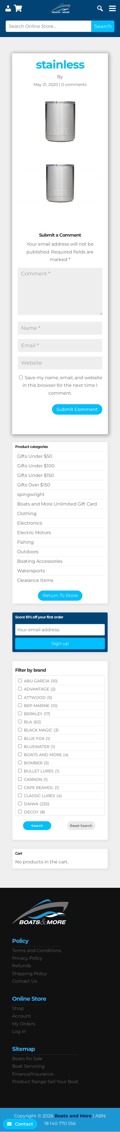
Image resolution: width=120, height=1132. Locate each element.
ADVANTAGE (40, 689)
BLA (32, 721)
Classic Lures (43, 795)
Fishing (25, 542)
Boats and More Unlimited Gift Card (57, 504)
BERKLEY (37, 713)
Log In (19, 1031)
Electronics (29, 523)
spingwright (31, 494)
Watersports (31, 570)
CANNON (36, 779)
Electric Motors (34, 532)
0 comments (74, 84)
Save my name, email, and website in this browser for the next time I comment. (62, 385)
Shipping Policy (29, 973)
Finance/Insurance (33, 1074)
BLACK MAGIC (41, 730)
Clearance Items (35, 580)
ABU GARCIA (41, 680)
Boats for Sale (27, 1058)
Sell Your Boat (62, 1081)
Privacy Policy (27, 958)
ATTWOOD (38, 697)
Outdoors (28, 551)
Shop (18, 1008)
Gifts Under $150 (35, 475)
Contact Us (24, 981)
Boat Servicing (28, 1066)
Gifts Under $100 (36, 465)
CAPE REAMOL (41, 787)
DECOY (34, 812)
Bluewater (39, 746)
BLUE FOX (37, 738)
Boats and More (73, 1116)
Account (21, 1016)
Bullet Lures (41, 771)
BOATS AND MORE (46, 754)
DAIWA (36, 803)
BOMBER (36, 762)
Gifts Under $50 (34, 456)
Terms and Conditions (36, 950)
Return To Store (60, 595)
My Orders (23, 1023)
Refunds (21, 965)
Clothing (27, 513)
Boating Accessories (39, 561)
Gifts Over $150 (33, 485)
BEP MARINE (41, 705)
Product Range (29, 1081)
